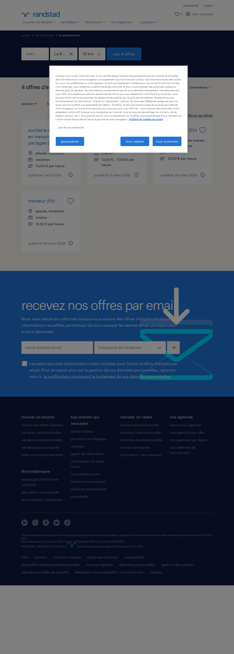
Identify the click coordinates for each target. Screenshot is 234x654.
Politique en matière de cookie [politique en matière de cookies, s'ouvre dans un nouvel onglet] (146, 119)
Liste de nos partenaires (71, 127)
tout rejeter (135, 141)
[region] (118, 109)
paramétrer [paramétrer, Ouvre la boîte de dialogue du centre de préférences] (70, 141)
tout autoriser (167, 141)
